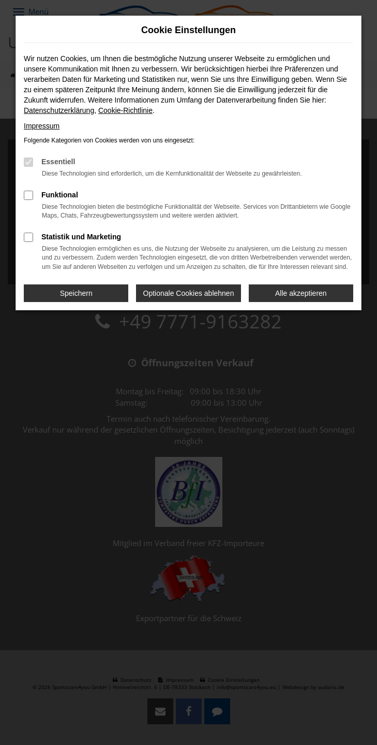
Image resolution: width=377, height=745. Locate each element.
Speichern (76, 293)
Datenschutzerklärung (59, 110)
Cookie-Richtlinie (125, 110)
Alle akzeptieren (301, 293)
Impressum (41, 126)
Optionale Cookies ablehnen (188, 293)
